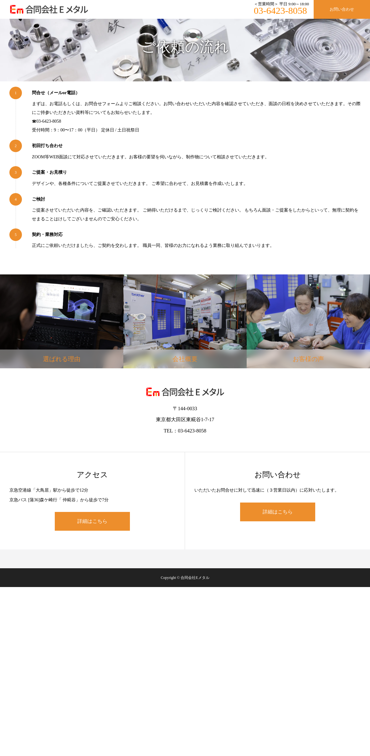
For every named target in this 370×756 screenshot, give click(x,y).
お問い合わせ (342, 9)
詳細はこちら (92, 521)
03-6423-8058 (280, 10)
